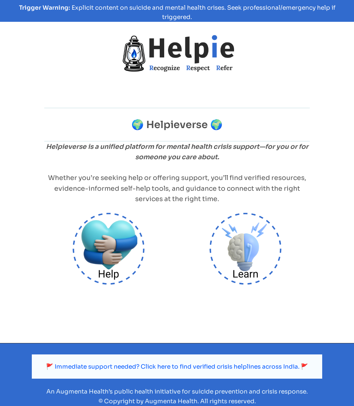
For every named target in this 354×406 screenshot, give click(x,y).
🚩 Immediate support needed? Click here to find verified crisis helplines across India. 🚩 (177, 366)
